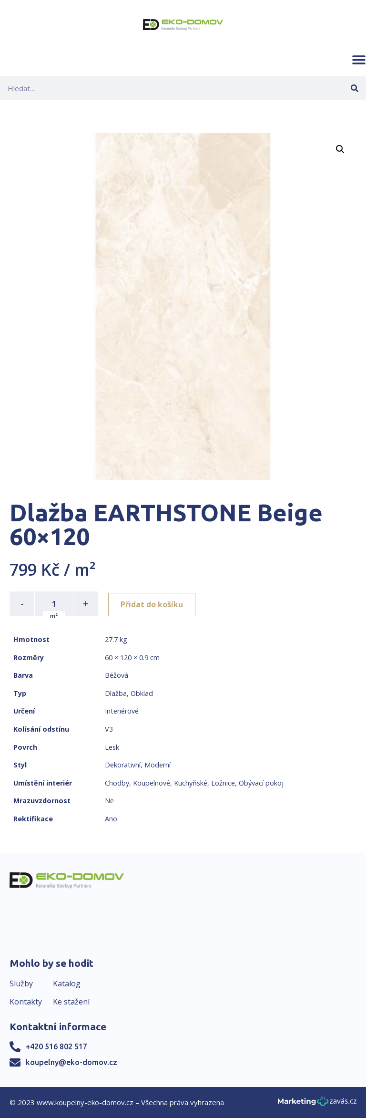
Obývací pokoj (261, 782)
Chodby (117, 782)
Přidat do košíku (153, 604)
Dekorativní (123, 764)
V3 (109, 729)
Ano (111, 818)
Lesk (112, 747)
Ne (109, 800)
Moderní (157, 764)
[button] (359, 59)
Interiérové (122, 710)
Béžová (116, 675)
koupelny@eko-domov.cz (71, 1062)
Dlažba (116, 693)
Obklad (142, 693)
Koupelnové (151, 782)
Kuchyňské (190, 782)
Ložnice (223, 782)
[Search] (354, 88)
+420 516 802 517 (56, 1046)
